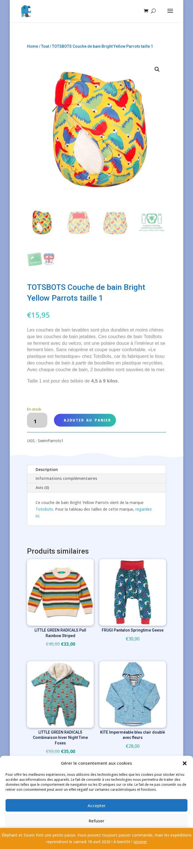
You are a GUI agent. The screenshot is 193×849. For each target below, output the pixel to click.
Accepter (97, 805)
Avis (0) (42, 487)
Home (32, 46)
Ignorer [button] (140, 841)
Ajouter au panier (87, 419)
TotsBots (44, 509)
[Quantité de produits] (37, 420)
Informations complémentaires (66, 478)
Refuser (96, 820)
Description (47, 469)
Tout (45, 46)
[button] (184, 763)
